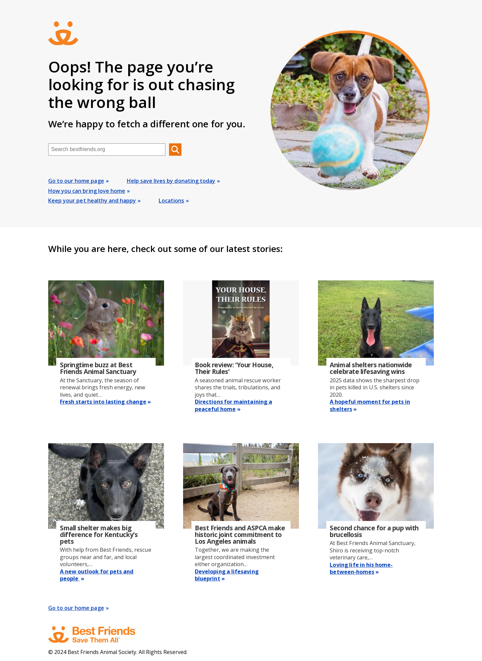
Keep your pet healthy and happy (92, 200)
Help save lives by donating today (171, 180)
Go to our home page (76, 180)
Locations (171, 200)
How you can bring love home (86, 190)
